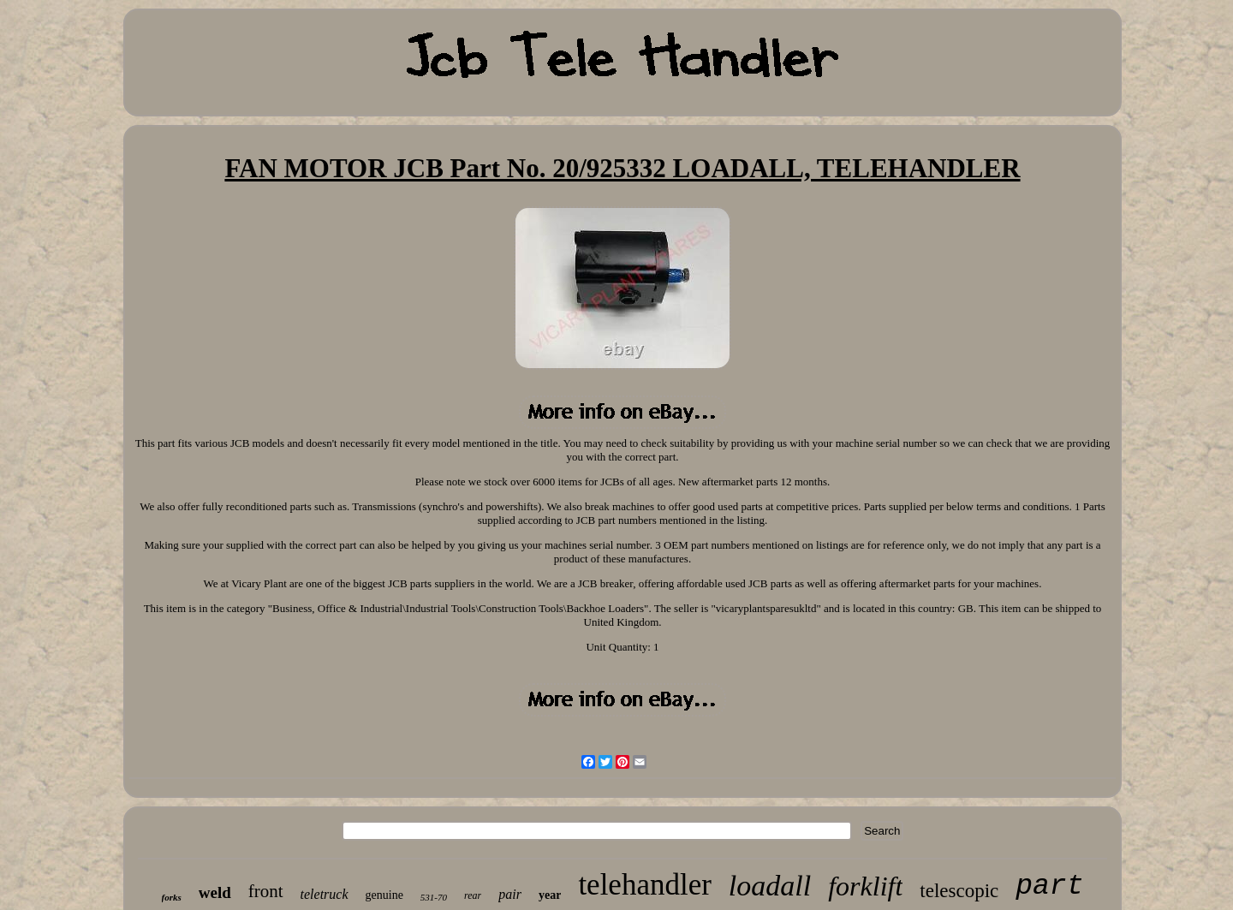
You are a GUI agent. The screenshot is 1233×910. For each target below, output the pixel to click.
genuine (384, 895)
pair (509, 894)
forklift (865, 886)
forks (172, 897)
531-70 (433, 897)
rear (472, 895)
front (265, 891)
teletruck (324, 894)
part (1049, 886)
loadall (770, 885)
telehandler (644, 884)
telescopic (959, 890)
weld (215, 892)
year (550, 895)
